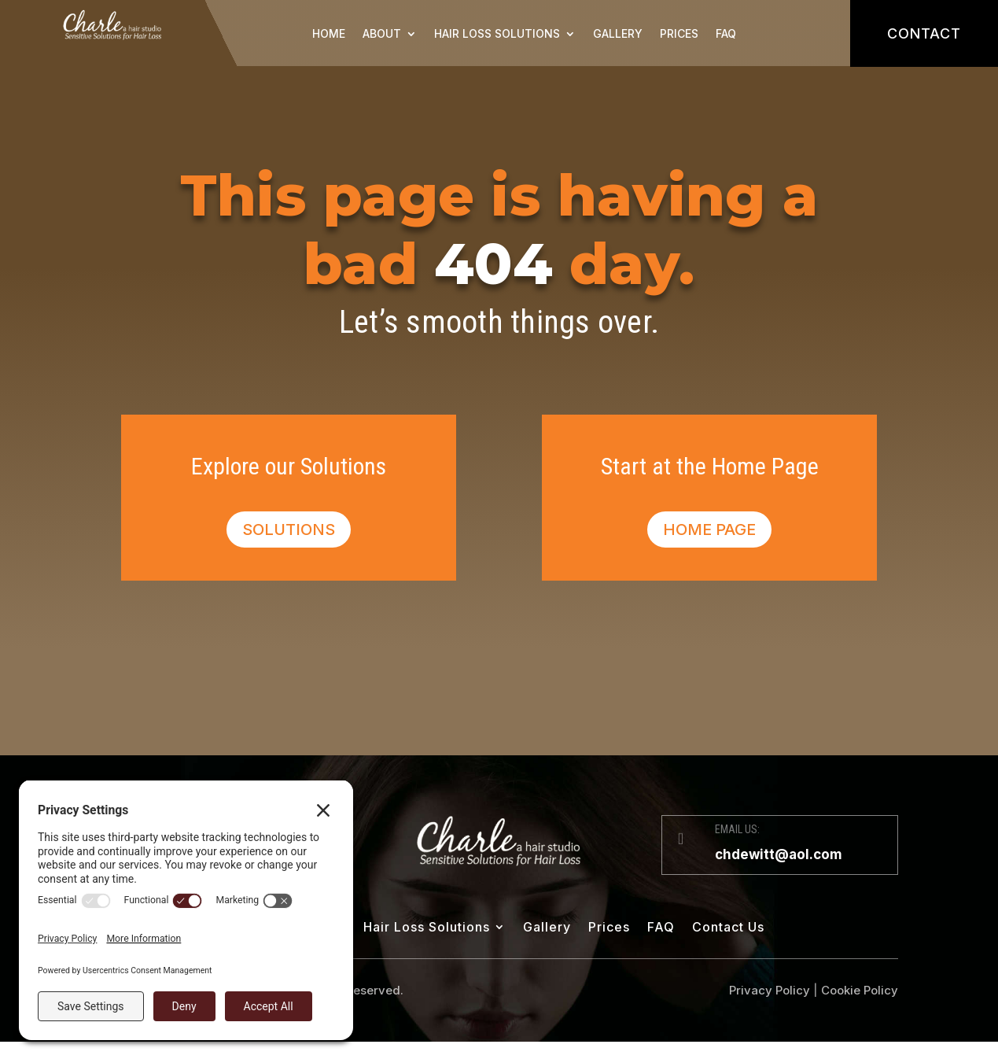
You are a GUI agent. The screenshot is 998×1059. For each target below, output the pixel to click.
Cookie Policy (859, 990)
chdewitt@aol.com (778, 854)
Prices (679, 33)
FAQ (726, 33)
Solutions (288, 529)
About (382, 33)
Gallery (618, 33)
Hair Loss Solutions (497, 33)
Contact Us (728, 928)
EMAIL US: (737, 829)
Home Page (709, 529)
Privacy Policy (769, 990)
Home (328, 33)
